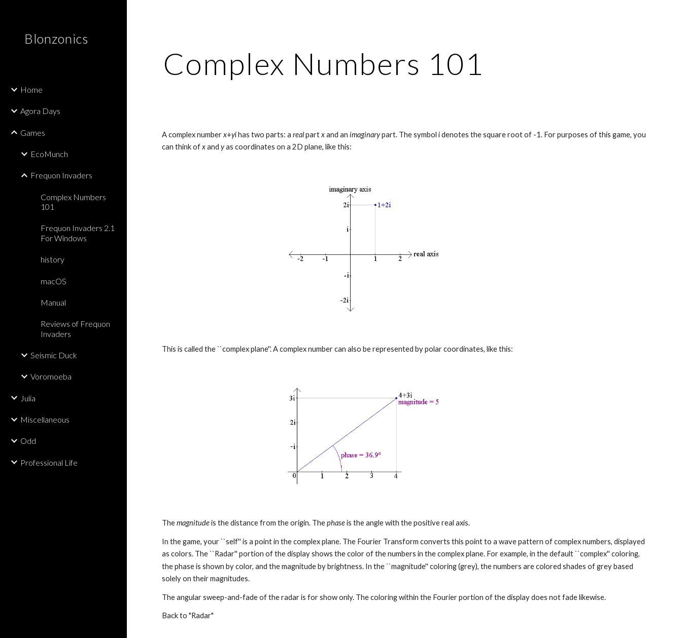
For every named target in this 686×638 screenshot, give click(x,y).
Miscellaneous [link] (45, 419)
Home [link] (31, 89)
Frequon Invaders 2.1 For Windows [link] (78, 232)
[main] (324, 63)
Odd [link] (28, 440)
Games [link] (32, 132)
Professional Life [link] (49, 462)
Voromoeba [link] (51, 376)
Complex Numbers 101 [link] (73, 201)
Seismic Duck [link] (53, 355)
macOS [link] (53, 281)
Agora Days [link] (40, 111)
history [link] (52, 259)
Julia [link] (28, 398)
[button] (674, 14)
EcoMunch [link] (49, 154)
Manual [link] (53, 302)
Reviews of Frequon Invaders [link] (75, 328)
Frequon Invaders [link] (61, 175)
